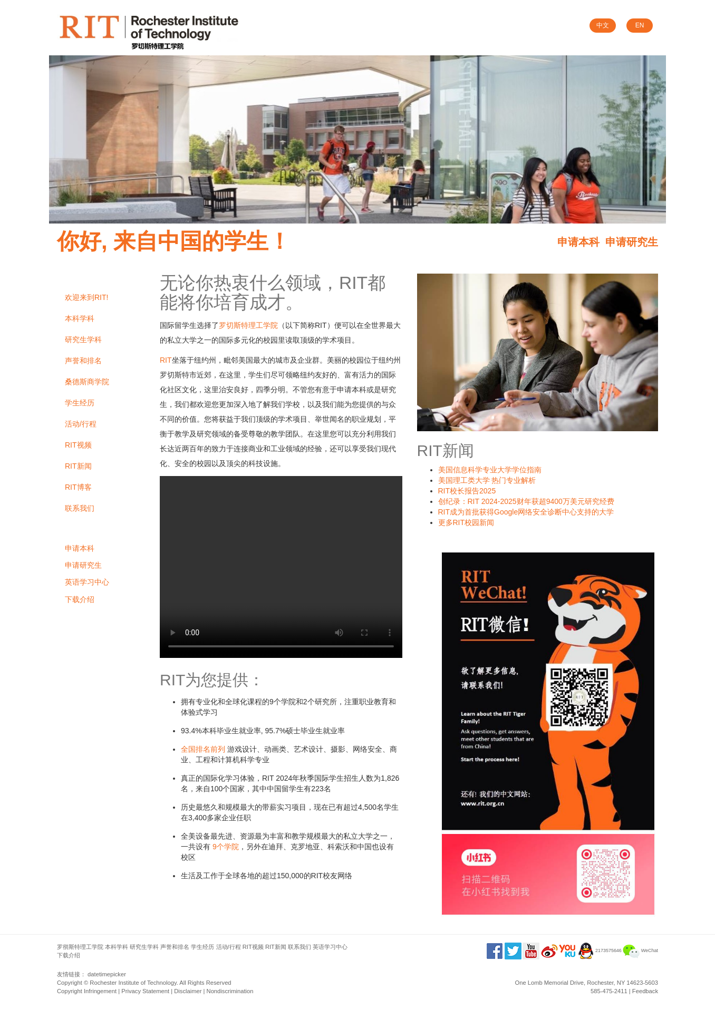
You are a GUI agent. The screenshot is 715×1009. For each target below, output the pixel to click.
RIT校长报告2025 (467, 491)
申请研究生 (631, 242)
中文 (602, 25)
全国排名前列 (203, 749)
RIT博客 (78, 487)
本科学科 (79, 318)
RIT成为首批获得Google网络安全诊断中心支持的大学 (526, 512)
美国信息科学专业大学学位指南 (490, 469)
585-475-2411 (609, 991)
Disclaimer (187, 991)
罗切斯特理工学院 (248, 325)
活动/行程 (80, 424)
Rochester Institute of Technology (133, 982)
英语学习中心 (87, 582)
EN (639, 25)
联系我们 (79, 508)
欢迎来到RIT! (86, 297)
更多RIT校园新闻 (466, 522)
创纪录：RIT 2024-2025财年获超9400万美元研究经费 (526, 501)
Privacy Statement (145, 991)
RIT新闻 (78, 466)
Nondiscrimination (230, 991)
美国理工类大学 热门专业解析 (487, 480)
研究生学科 (83, 339)
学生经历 (79, 403)
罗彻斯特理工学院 (80, 947)
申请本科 (578, 242)
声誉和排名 (83, 360)
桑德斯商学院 (87, 381)
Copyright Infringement (87, 991)
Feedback (645, 991)
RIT (166, 360)
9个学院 (225, 846)
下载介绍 (79, 599)
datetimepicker (107, 974)
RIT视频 (78, 445)
